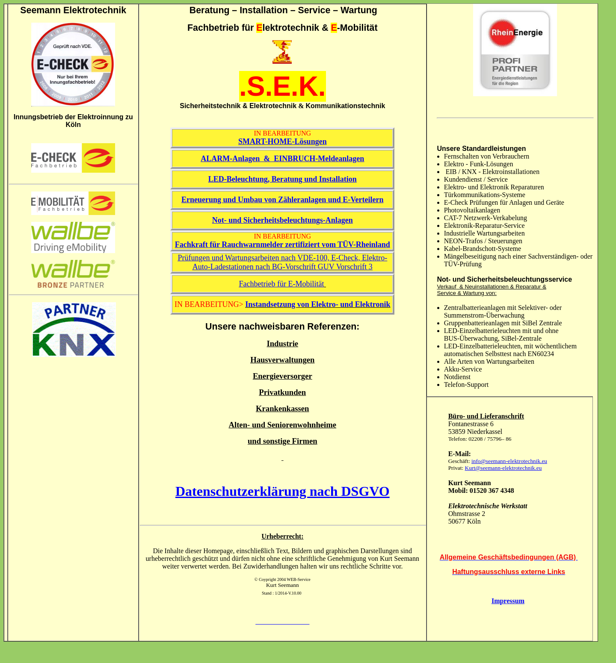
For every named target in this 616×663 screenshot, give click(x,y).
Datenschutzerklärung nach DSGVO (282, 491)
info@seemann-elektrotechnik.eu (509, 461)
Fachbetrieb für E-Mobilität (281, 284)
